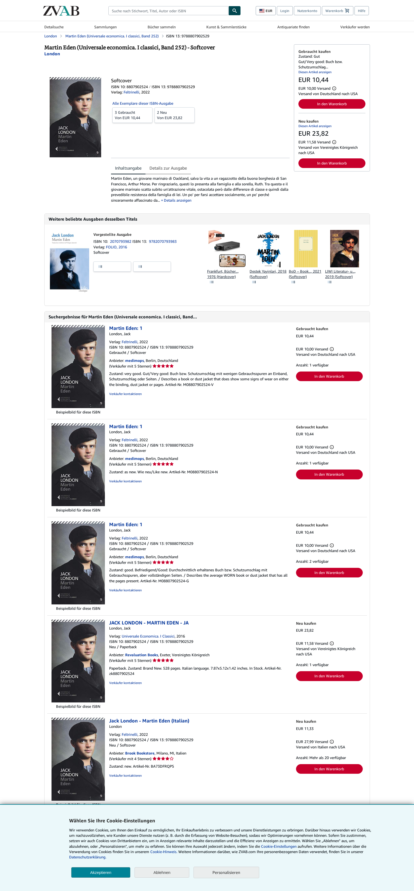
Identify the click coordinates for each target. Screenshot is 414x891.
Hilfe (361, 11)
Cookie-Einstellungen (279, 846)
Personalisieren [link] (226, 872)
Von (132, 115)
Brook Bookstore (140, 753)
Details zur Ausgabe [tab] (168, 168)
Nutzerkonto (307, 11)
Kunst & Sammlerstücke (226, 27)
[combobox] (168, 10)
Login (284, 11)
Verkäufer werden (355, 27)
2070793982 (121, 241)
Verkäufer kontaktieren (125, 394)
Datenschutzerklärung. (87, 857)
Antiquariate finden (293, 27)
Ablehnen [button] (161, 872)
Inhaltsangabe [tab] (128, 168)
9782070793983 (163, 241)
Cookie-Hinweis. (163, 851)
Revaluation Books (141, 654)
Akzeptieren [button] (100, 872)
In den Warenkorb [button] (332, 103)
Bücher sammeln (162, 27)
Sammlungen (105, 27)
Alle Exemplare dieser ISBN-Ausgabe (142, 103)
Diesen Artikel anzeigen (315, 72)
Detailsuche (54, 27)
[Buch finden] (234, 10)
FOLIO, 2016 (116, 247)
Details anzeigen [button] (177, 200)
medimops (134, 360)
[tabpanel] (200, 189)
